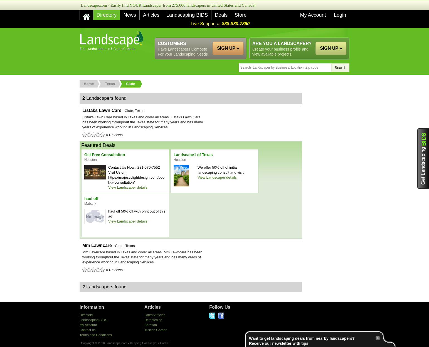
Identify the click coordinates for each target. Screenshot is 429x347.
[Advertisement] (248, 33)
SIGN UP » (331, 48)
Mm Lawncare (191, 258)
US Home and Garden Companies (112, 41)
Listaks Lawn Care (191, 123)
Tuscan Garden (155, 330)
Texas (110, 84)
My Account (313, 15)
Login (340, 15)
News (130, 15)
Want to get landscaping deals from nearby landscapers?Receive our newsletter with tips (314, 341)
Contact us (87, 330)
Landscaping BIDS (187, 15)
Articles (151, 15)
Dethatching (153, 320)
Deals (221, 15)
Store (240, 15)
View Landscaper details (127, 187)
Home (89, 84)
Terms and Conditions (96, 335)
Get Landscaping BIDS (423, 158)
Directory (107, 15)
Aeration (150, 325)
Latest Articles (154, 315)
